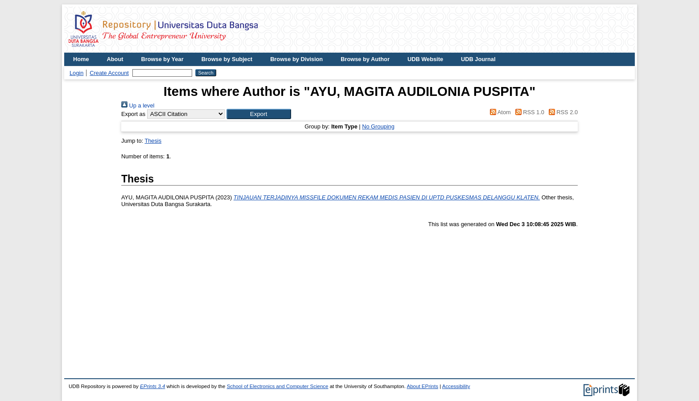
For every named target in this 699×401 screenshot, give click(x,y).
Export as (133, 114)
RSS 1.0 (528, 112)
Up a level (137, 105)
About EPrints (422, 386)
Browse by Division (296, 59)
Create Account (109, 73)
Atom (499, 112)
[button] (258, 114)
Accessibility (456, 386)
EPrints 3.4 (152, 386)
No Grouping (378, 126)
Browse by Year (162, 59)
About (115, 59)
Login (76, 73)
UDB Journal (478, 59)
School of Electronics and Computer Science (278, 386)
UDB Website (425, 59)
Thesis (152, 140)
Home (81, 59)
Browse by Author (365, 59)
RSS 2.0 (562, 112)
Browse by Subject (227, 59)
